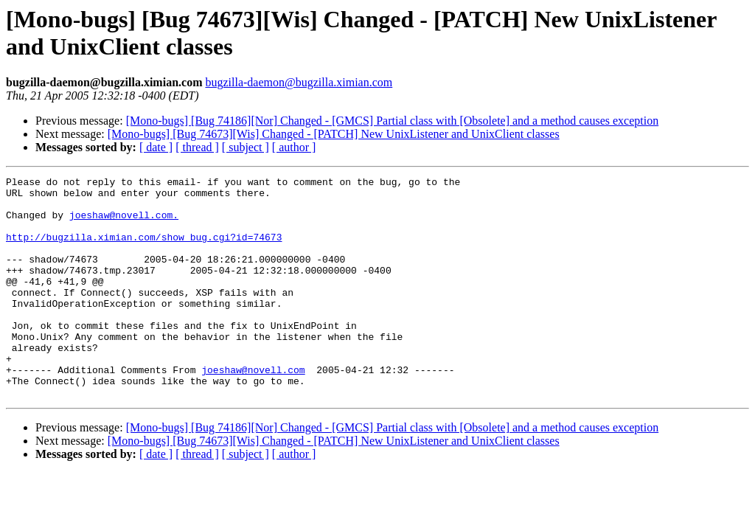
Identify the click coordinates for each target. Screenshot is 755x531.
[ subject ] (245, 147)
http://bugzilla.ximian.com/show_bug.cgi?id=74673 (144, 250)
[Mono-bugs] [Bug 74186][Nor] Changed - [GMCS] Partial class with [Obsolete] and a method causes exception (392, 120)
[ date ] (156, 147)
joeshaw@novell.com (253, 409)
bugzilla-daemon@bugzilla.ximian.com (298, 82)
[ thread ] (197, 147)
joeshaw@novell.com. (123, 223)
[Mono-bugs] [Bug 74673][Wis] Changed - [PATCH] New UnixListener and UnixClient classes (334, 134)
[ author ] (294, 147)
